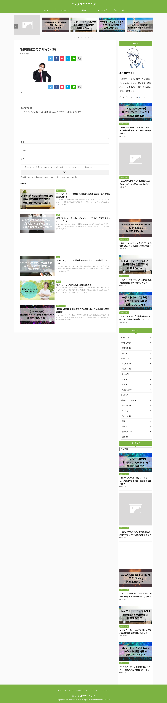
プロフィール (64, 10)
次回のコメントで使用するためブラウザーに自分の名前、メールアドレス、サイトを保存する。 (58, 167)
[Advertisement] (65, 245)
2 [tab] (78, 38)
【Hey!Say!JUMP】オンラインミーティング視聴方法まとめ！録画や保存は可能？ (135, 130)
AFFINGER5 (106, 700)
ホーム (46, 10)
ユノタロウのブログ (84, 4)
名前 (23, 142)
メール (24, 150)
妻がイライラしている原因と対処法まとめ (74, 285)
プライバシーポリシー (120, 10)
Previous (16, 26)
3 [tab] (82, 38)
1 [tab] (75, 38)
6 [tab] (92, 38)
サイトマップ (102, 10)
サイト (23, 159)
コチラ (141, 97)
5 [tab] (89, 38)
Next (151, 26)
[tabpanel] (27, 25)
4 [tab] (85, 38)
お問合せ (83, 10)
